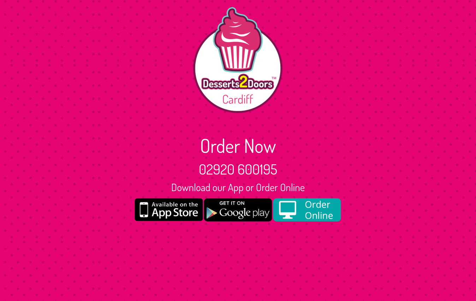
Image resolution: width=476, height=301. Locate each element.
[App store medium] (168, 210)
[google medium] (238, 210)
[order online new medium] (307, 210)
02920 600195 (238, 169)
